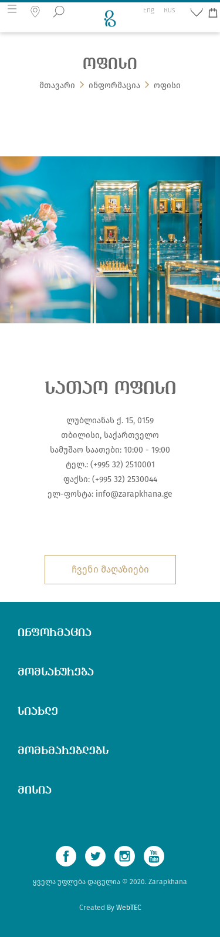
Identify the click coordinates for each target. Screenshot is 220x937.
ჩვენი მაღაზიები (110, 569)
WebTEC (128, 907)
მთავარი (57, 86)
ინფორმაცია (114, 86)
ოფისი (167, 86)
